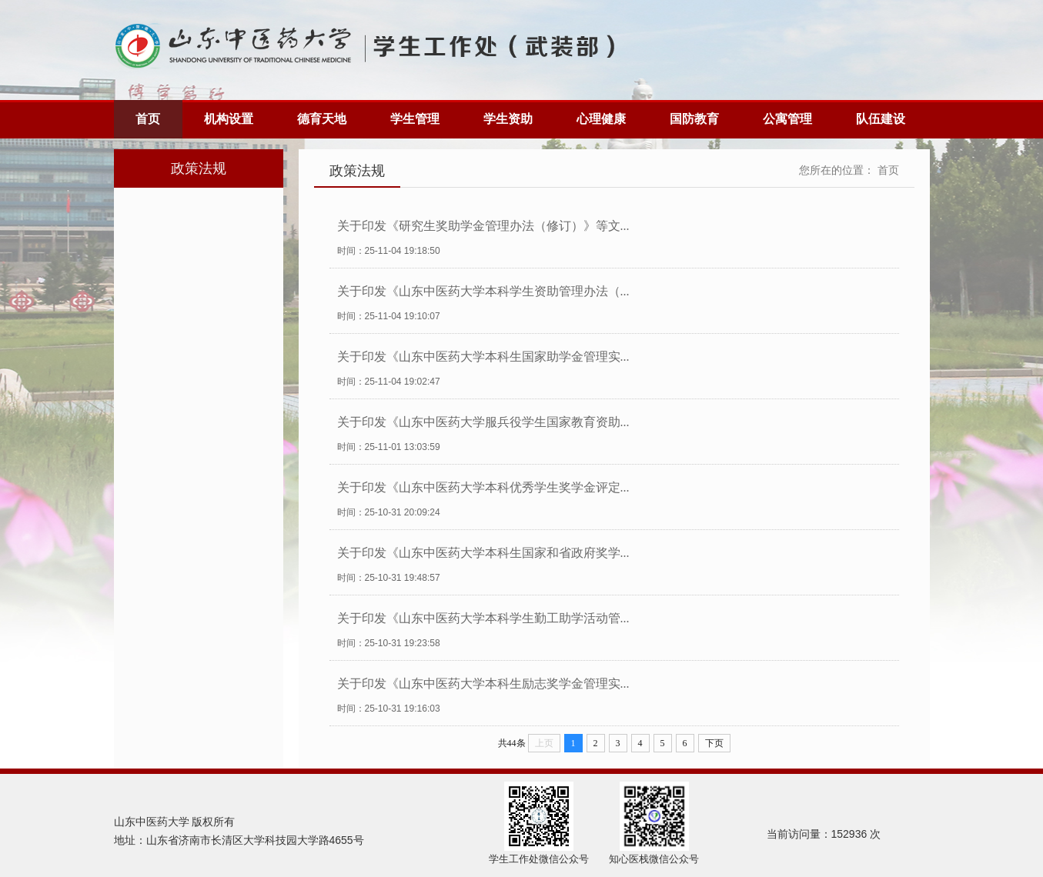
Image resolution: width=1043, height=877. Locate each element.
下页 (714, 743)
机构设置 (228, 118)
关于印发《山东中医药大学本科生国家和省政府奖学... (483, 552)
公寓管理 (787, 118)
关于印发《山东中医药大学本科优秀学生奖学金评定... (483, 487)
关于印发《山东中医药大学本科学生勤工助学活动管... (483, 618)
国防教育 (694, 118)
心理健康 (601, 118)
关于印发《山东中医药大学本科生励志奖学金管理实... (483, 683)
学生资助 (508, 118)
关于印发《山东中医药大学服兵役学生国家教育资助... (483, 421)
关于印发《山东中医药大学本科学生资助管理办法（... (483, 291)
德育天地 (321, 118)
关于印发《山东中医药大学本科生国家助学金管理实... (483, 356)
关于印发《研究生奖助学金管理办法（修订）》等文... (483, 225)
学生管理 (415, 118)
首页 (147, 118)
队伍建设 (880, 118)
